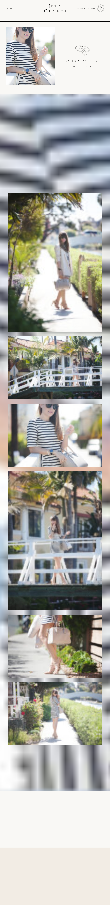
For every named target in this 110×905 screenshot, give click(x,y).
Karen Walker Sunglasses (39, 773)
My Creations (84, 19)
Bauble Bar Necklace (58, 775)
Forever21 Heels (57, 771)
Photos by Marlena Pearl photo (41, 763)
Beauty (32, 19)
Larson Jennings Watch (53, 773)
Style (22, 19)
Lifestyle (44, 19)
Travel (56, 19)
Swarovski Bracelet (65, 773)
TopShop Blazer (48, 771)
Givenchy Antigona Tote (69, 771)
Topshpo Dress (38, 771)
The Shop (68, 19)
